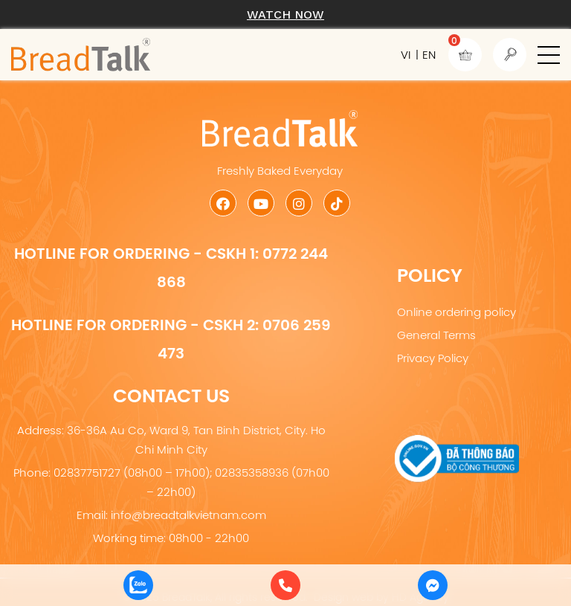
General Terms (436, 335)
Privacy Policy (432, 358)
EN (429, 54)
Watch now (285, 14)
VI (405, 54)
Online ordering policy (456, 312)
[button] (549, 55)
